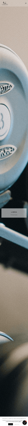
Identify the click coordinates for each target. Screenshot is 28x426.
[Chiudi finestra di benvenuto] (21, 420)
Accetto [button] (10, 424)
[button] (25, 423)
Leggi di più (16, 424)
